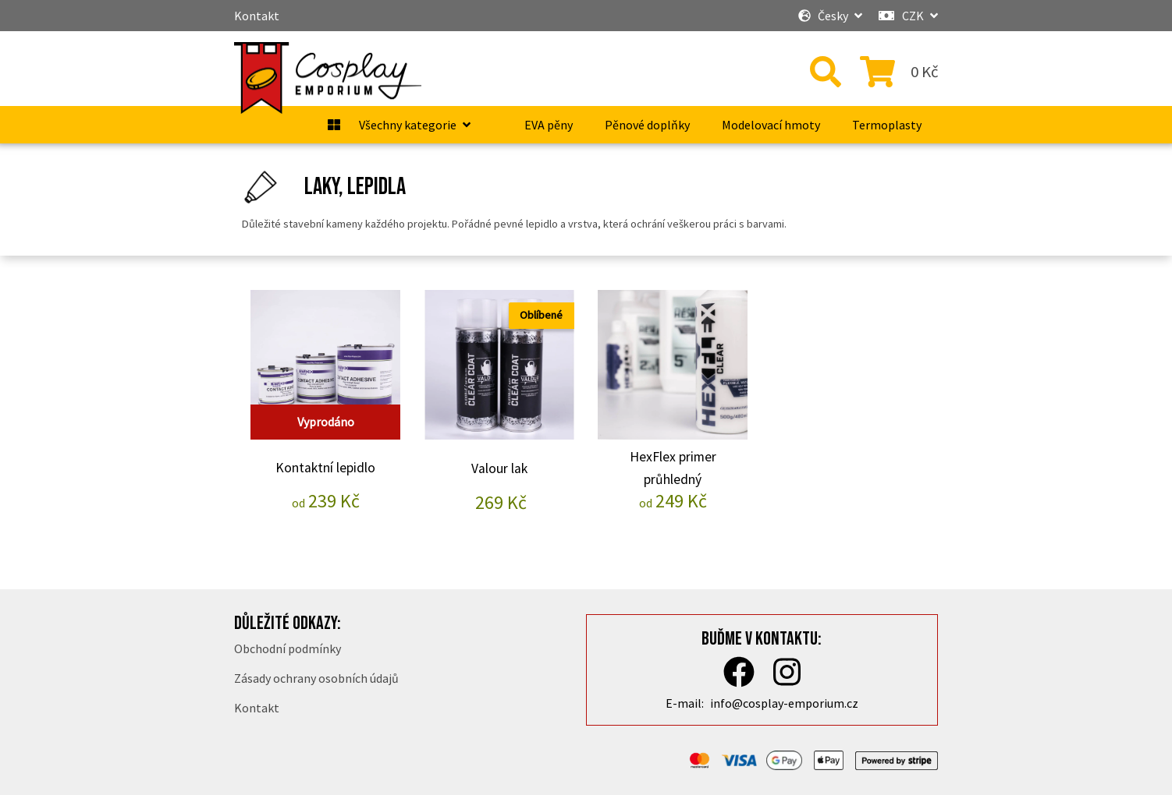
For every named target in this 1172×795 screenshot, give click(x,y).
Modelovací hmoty (771, 124)
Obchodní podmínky (287, 648)
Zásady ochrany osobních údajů (316, 678)
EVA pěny (548, 124)
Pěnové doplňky (647, 124)
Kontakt (256, 15)
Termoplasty (887, 124)
